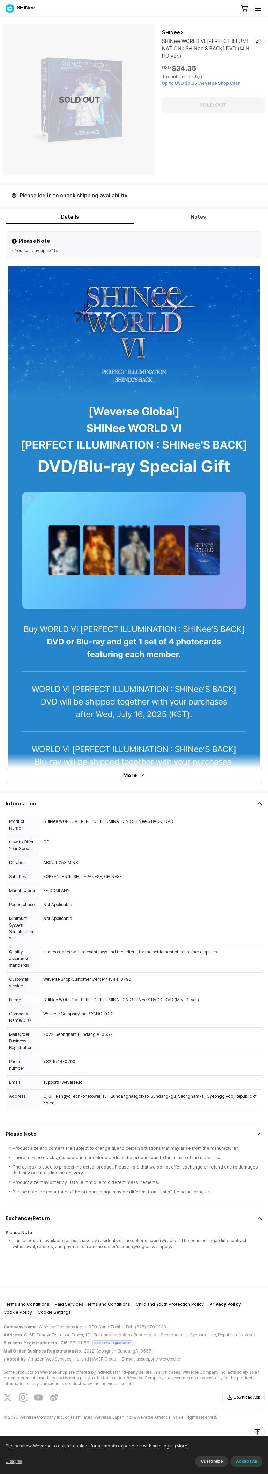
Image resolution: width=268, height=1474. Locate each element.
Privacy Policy (225, 1304)
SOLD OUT (213, 105)
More (134, 775)
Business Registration (113, 1343)
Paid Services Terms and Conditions (92, 1304)
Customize (212, 1461)
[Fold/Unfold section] (134, 804)
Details (70, 217)
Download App (243, 1397)
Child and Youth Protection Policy (170, 1304)
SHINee (171, 32)
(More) (181, 1446)
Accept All (246, 1461)
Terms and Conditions (26, 1304)
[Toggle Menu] (258, 8)
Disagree (14, 1461)
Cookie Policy (17, 1312)
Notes (198, 217)
